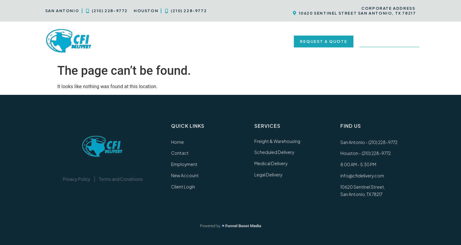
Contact (184, 41)
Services (147, 41)
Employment (223, 41)
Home (114, 41)
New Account (267, 41)
